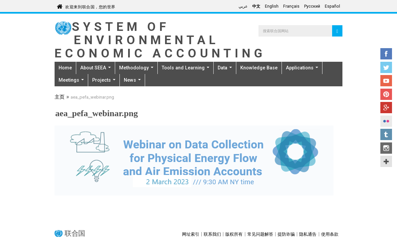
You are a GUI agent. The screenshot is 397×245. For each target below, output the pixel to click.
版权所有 (234, 234)
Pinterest (386, 94)
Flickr (386, 121)
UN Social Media (386, 161)
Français (291, 6)
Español (332, 6)
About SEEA (95, 67)
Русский (312, 6)
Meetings (71, 80)
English (272, 6)
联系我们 (212, 234)
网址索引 (190, 234)
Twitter (386, 67)
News (132, 80)
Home (65, 67)
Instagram (386, 148)
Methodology (136, 67)
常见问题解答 (260, 234)
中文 (256, 6)
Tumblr (386, 134)
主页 (60, 97)
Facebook (386, 53)
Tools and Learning (185, 67)
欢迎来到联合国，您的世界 (90, 6)
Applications (302, 67)
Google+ (386, 107)
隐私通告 (307, 234)
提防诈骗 (286, 234)
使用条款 (329, 234)
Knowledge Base (259, 67)
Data (225, 67)
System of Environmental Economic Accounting (160, 40)
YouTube (386, 80)
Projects (103, 80)
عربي (243, 6)
